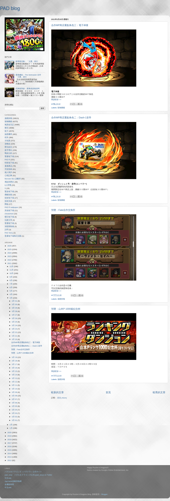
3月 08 (15, 396)
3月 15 (15, 371)
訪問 (6, 230)
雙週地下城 (9, 156)
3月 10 (15, 389)
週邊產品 (8, 166)
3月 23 (15, 329)
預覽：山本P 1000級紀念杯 (65, 309)
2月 (11, 425)
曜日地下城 (9, 217)
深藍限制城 (9, 226)
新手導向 (8, 150)
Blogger (104, 494)
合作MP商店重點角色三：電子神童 (69, 25)
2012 (9, 460)
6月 (11, 287)
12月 (12, 266)
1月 (11, 428)
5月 (11, 291)
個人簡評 (8, 172)
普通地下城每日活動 (13, 236)
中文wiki (8, 488)
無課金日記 (9, 125)
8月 (11, 280)
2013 (9, 457)
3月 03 (15, 413)
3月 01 (15, 420)
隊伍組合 (8, 147)
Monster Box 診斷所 (13, 179)
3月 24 (15, 325)
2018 (9, 440)
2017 (9, 443)
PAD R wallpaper (11, 207)
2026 (9, 246)
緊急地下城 (9, 192)
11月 (12, 270)
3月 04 (15, 410)
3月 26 (15, 318)
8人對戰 (8, 185)
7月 (11, 284)
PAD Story (9, 233)
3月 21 (15, 336)
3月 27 (15, 315)
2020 (9, 433)
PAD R (7, 160)
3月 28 (15, 311)
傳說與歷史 (9, 182)
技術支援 (8, 201)
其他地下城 (9, 211)
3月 (11, 298)
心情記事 (8, 176)
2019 (9, 436)
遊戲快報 (61, 299)
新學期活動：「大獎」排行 (27, 61)
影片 (6, 131)
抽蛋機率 (8, 134)
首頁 (108, 392)
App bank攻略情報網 (13, 481)
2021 (9, 263)
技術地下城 (9, 198)
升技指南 (8, 169)
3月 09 (15, 392)
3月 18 (15, 361)
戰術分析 (8, 153)
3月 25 (15, 322)
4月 (11, 294)
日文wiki (8, 478)
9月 (11, 277)
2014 (9, 454)
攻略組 (7, 144)
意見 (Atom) (62, 398)
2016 (9, 446)
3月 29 (15, 308)
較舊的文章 (159, 392)
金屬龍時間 (9, 484)
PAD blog (10, 8)
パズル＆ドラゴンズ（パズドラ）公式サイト (23, 472)
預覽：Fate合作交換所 (63, 210)
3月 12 (15, 382)
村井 (6, 137)
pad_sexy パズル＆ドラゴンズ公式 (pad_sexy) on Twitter (28, 475)
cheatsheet (9, 214)
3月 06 (15, 403)
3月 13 (15, 378)
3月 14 (15, 375)
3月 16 (15, 368)
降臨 (6, 204)
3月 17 (15, 364)
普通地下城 (9, 223)
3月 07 (15, 399)
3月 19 (15, 357)
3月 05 (15, 406)
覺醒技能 (8, 195)
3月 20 (15, 339)
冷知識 (7, 141)
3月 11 (15, 385)
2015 (9, 450)
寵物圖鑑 (61, 108)
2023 (9, 256)
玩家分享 (8, 220)
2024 (9, 253)
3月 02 (15, 417)
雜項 (6, 128)
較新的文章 (57, 392)
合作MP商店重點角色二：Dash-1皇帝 (71, 117)
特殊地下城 (9, 163)
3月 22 (15, 332)
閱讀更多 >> (56, 100)
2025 (9, 249)
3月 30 (15, 304)
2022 (9, 260)
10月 (12, 273)
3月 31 (15, 301)
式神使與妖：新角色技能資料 (28, 89)
